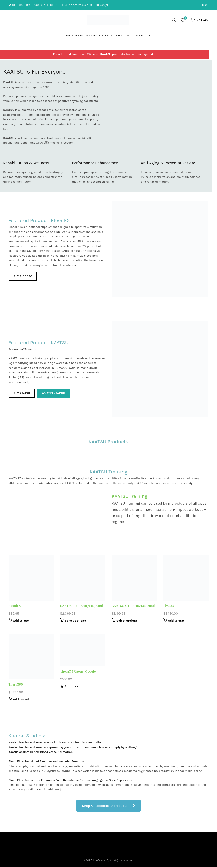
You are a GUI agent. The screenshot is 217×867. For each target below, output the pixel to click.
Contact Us (141, 35)
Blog (205, 4)
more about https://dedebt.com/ (31, 722)
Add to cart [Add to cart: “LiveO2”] (176, 620)
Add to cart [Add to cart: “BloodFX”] (21, 620)
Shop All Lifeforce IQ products (108, 806)
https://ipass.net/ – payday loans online (36, 756)
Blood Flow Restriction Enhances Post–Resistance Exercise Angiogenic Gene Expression (70, 780)
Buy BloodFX (23, 276)
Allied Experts (112, 177)
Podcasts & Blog (98, 35)
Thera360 (16, 684)
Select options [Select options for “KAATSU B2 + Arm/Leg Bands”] (75, 620)
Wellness (74, 35)
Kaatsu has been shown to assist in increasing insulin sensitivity (55, 742)
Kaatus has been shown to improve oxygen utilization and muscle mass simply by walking (73, 747)
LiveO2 (168, 606)
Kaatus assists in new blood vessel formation (41, 752)
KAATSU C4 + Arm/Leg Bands (134, 606)
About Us (122, 35)
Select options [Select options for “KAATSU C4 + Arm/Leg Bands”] (127, 620)
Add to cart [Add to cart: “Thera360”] (21, 699)
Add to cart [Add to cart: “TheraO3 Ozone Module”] (73, 686)
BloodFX (15, 606)
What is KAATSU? (55, 393)
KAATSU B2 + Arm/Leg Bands (82, 606)
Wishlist (185, 18)
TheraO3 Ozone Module (78, 671)
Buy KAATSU (22, 393)
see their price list (37, 119)
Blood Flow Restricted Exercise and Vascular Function (46, 761)
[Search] (174, 20)
